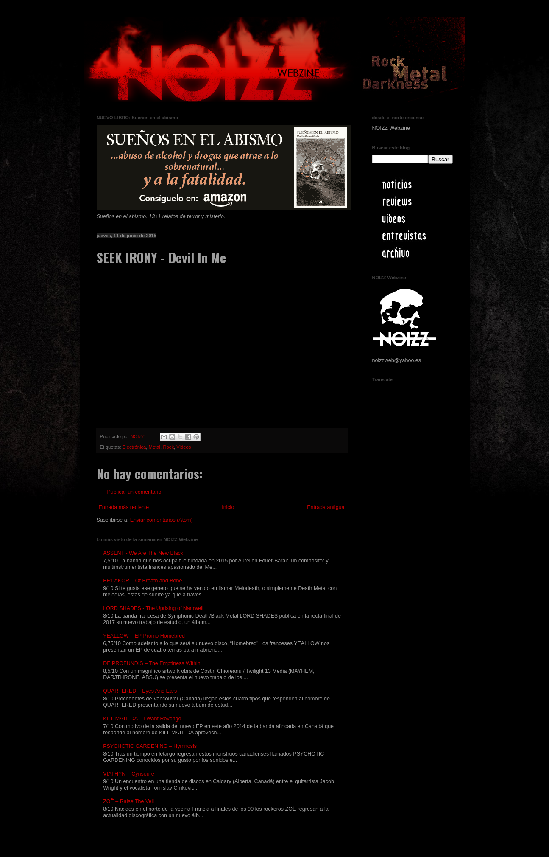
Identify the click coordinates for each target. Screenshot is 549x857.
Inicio (228, 507)
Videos (183, 447)
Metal (155, 447)
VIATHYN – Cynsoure (128, 774)
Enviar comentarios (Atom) (161, 520)
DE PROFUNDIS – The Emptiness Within (152, 663)
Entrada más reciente (124, 507)
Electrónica (134, 447)
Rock (168, 447)
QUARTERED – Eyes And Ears (140, 691)
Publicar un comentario (134, 492)
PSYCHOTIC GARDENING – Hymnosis (150, 746)
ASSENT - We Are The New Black (143, 553)
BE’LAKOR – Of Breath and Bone (142, 581)
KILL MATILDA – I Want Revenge (142, 719)
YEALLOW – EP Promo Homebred (144, 636)
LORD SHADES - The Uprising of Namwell (153, 608)
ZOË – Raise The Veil (128, 801)
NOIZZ (138, 436)
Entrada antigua (325, 507)
